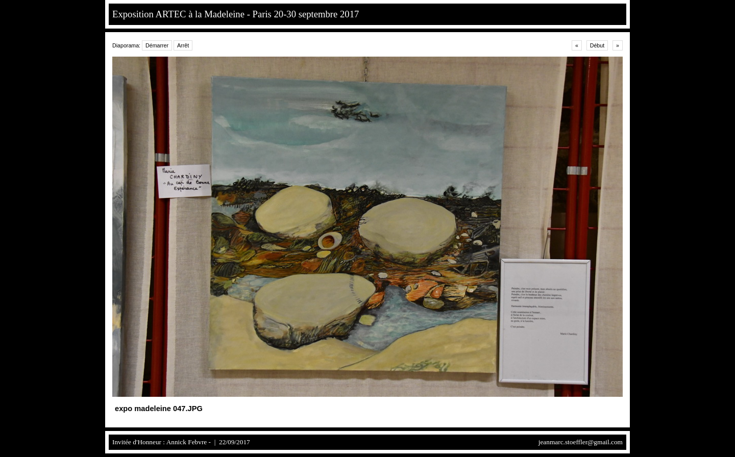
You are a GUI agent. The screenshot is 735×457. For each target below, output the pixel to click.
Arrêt (183, 45)
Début (597, 45)
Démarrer (156, 45)
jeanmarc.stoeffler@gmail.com (580, 442)
